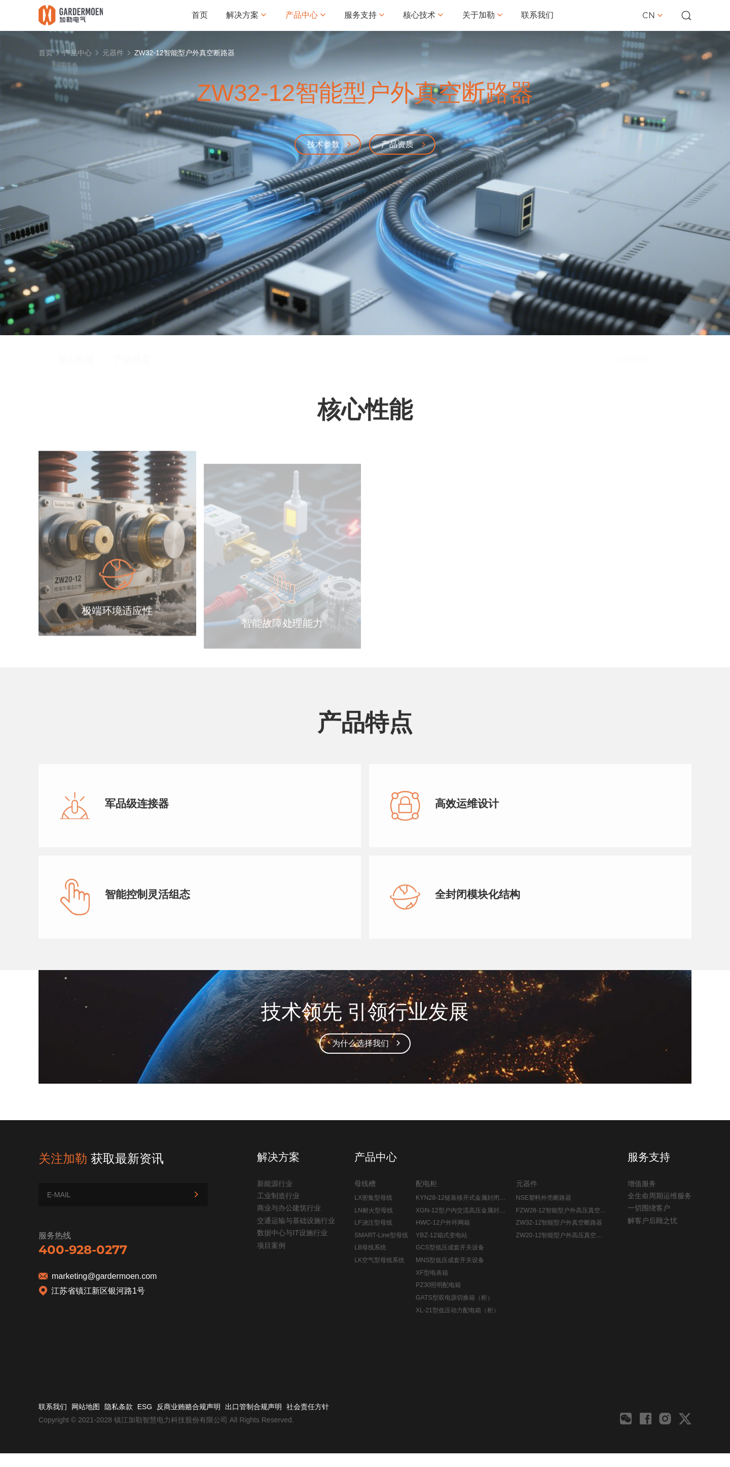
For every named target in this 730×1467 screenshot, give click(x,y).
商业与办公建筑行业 (289, 1208)
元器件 (113, 53)
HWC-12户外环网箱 (443, 1222)
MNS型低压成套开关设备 (450, 1260)
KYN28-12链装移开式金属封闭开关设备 (460, 1199)
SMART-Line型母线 (381, 1235)
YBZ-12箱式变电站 (441, 1235)
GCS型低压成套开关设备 (450, 1247)
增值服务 (642, 1183)
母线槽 (365, 1183)
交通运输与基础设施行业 (296, 1220)
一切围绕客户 (649, 1208)
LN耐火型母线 (373, 1210)
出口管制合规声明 (253, 1407)
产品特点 (132, 336)
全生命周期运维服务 (659, 1196)
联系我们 (537, 15)
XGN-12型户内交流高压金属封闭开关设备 (460, 1212)
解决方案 (246, 15)
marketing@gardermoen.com (104, 1276)
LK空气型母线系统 (379, 1260)
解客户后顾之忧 (652, 1220)
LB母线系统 (370, 1247)
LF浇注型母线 (373, 1222)
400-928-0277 (83, 1249)
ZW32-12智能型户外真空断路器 (559, 1222)
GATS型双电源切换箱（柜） (454, 1297)
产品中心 (305, 15)
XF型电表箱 (432, 1272)
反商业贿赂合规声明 (189, 1407)
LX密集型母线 (373, 1197)
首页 (200, 15)
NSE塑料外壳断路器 (543, 1197)
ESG (145, 1407)
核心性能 (76, 336)
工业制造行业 (278, 1196)
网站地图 (85, 1407)
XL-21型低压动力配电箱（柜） (457, 1310)
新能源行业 (275, 1183)
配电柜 (426, 1183)
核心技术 (423, 15)
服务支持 (364, 15)
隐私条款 (118, 1407)
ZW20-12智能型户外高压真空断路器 (559, 1237)
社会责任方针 (307, 1407)
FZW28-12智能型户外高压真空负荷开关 (561, 1212)
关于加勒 (482, 15)
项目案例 (271, 1245)
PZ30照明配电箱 (438, 1285)
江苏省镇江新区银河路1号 (98, 1290)
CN (652, 15)
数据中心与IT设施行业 (292, 1233)
